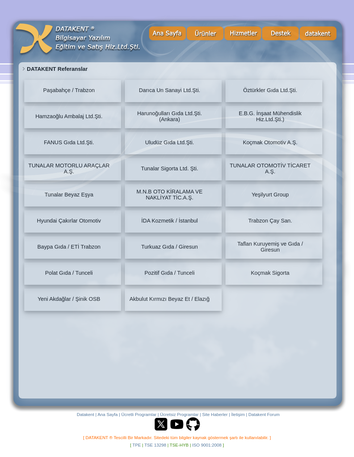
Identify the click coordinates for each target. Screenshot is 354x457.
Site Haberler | (216, 414)
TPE (136, 444)
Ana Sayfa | (109, 414)
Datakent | (87, 414)
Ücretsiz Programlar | (180, 414)
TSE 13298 (155, 444)
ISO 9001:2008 (207, 444)
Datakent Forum (264, 414)
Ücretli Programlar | (140, 414)
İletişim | (239, 414)
